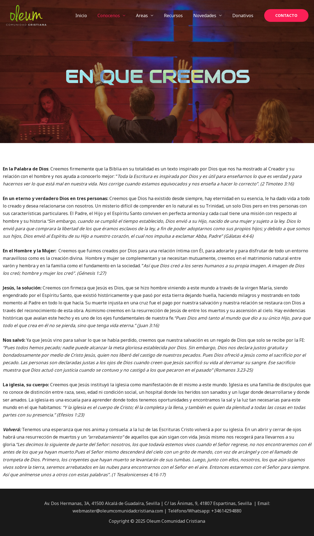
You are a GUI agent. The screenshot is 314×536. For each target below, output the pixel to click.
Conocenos (116, 15)
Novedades (207, 15)
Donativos (243, 15)
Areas (148, 15)
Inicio (90, 15)
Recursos (177, 15)
